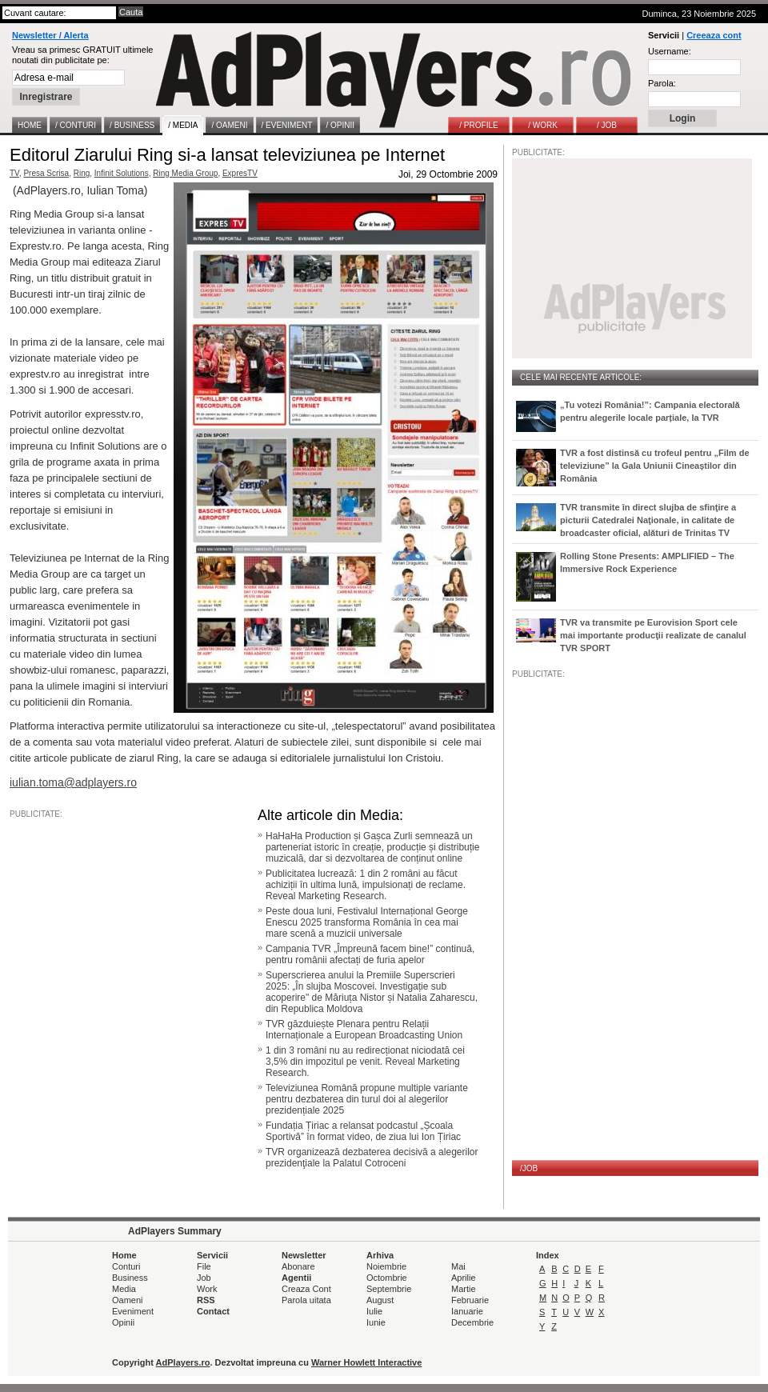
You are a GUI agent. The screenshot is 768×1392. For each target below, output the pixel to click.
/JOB (529, 1168)
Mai (458, 1266)
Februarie (470, 1300)
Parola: (662, 83)
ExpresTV (240, 173)
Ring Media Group (185, 173)
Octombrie (386, 1277)
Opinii (123, 1322)
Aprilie (463, 1277)
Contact (213, 1311)
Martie (463, 1289)
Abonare (298, 1266)
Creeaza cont (713, 35)
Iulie (374, 1311)
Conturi (126, 1266)
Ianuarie (467, 1311)
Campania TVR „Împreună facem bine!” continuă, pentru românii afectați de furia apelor (370, 954)
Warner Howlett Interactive (366, 1362)
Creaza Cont (306, 1289)
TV (14, 173)
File (204, 1266)
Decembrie (472, 1322)
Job (204, 1277)
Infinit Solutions (121, 173)
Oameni (127, 1300)
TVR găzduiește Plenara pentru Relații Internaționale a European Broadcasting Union (364, 1029)
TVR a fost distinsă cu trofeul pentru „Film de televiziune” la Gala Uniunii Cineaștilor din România (655, 465)
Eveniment (133, 1311)
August (380, 1300)
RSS (206, 1300)
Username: (669, 51)
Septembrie (388, 1289)
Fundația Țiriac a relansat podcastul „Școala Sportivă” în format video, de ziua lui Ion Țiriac (363, 1131)
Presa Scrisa (46, 173)
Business (130, 1277)
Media (124, 1289)
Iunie (376, 1322)
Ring (82, 173)
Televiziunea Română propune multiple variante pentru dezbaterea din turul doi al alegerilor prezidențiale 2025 (367, 1099)
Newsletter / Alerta (50, 35)
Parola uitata (306, 1300)
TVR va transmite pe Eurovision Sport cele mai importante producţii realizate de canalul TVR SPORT (653, 635)
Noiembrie (386, 1266)
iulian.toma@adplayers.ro (73, 782)
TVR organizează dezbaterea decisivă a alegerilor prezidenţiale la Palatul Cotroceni (372, 1157)
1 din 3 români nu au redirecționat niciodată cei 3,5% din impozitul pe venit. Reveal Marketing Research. (365, 1061)
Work (207, 1289)
